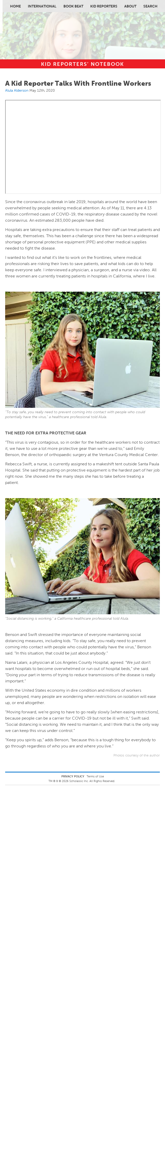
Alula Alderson (16, 90)
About (130, 6)
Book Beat (73, 6)
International (42, 6)
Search (150, 6)
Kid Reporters (103, 6)
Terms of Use (95, 776)
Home (15, 6)
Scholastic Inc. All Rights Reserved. (92, 781)
